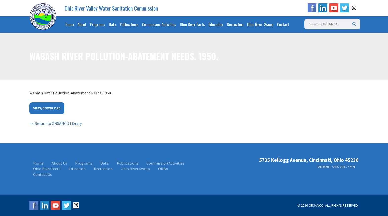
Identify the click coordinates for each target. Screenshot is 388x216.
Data (112, 24)
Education (216, 24)
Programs (97, 24)
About (82, 24)
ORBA (163, 168)
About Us (59, 163)
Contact (283, 24)
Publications (129, 24)
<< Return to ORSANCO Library (55, 123)
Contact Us (42, 174)
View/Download (47, 108)
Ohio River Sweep (260, 24)
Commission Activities (159, 24)
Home (69, 24)
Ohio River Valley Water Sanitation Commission (111, 8)
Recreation (235, 24)
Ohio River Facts (192, 24)
